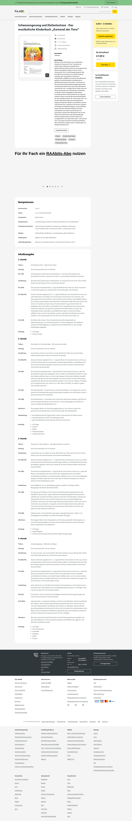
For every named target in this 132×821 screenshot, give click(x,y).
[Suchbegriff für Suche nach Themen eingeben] (69, 11)
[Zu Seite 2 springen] (50, 186)
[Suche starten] (114, 11)
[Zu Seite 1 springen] (47, 186)
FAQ (42, 669)
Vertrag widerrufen (79, 671)
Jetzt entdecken (111, 3)
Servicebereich (44, 667)
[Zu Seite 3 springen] (52, 186)
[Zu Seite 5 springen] (58, 186)
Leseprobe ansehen (61, 130)
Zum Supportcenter (105, 663)
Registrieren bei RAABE (47, 662)
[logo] (20, 11)
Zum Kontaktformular (73, 667)
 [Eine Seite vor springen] (62, 186)
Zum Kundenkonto (46, 664)
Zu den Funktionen (105, 97)
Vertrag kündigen (45, 672)
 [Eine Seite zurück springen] (43, 186)
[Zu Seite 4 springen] (55, 186)
